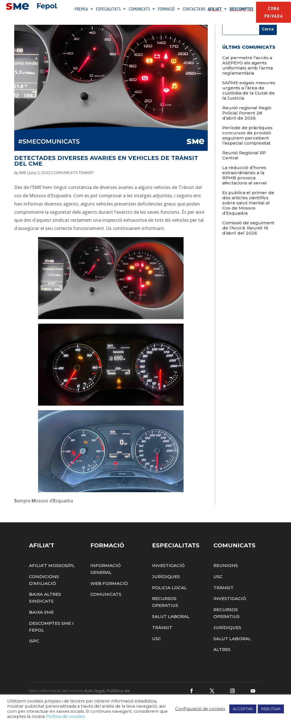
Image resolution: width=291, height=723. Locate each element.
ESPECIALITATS (108, 9)
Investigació (168, 574)
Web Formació (109, 592)
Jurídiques (166, 585)
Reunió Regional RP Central (244, 164)
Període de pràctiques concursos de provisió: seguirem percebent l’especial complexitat (247, 144)
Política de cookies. (66, 716)
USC (156, 647)
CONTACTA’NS (194, 9)
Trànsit (162, 636)
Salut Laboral (171, 625)
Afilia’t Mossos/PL (52, 574)
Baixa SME (41, 621)
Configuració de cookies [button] (200, 708)
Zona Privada (273, 12)
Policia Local (169, 596)
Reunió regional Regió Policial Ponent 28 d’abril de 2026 (246, 122)
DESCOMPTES (241, 9)
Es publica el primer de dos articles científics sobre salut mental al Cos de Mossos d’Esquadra (248, 212)
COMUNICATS (139, 9)
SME (22, 182)
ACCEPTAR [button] (243, 708)
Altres (221, 659)
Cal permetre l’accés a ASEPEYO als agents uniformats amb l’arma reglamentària (247, 74)
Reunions (225, 574)
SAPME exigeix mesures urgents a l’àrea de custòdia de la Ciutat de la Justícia (248, 99)
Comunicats (105, 603)
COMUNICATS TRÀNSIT (73, 182)
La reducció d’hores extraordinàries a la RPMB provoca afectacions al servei (244, 184)
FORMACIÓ (166, 9)
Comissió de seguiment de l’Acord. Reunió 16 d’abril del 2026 (248, 237)
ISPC (34, 650)
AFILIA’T (215, 9)
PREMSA (81, 9)
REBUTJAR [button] (270, 708)
